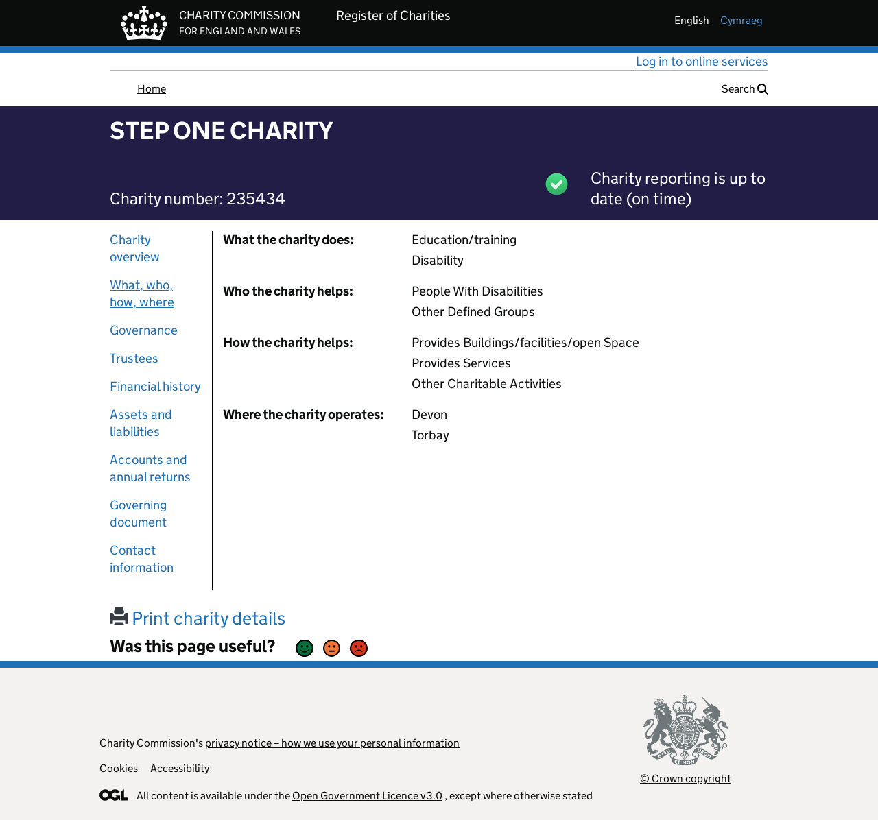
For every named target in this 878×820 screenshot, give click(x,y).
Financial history (155, 386)
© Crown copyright (685, 778)
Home (151, 88)
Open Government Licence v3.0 (367, 795)
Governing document (138, 513)
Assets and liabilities (141, 423)
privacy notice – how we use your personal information (332, 742)
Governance (144, 330)
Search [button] (745, 88)
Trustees (134, 358)
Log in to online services (702, 61)
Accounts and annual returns (150, 468)
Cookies (118, 768)
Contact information (142, 558)
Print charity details (197, 618)
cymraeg (741, 20)
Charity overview (135, 248)
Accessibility (179, 768)
